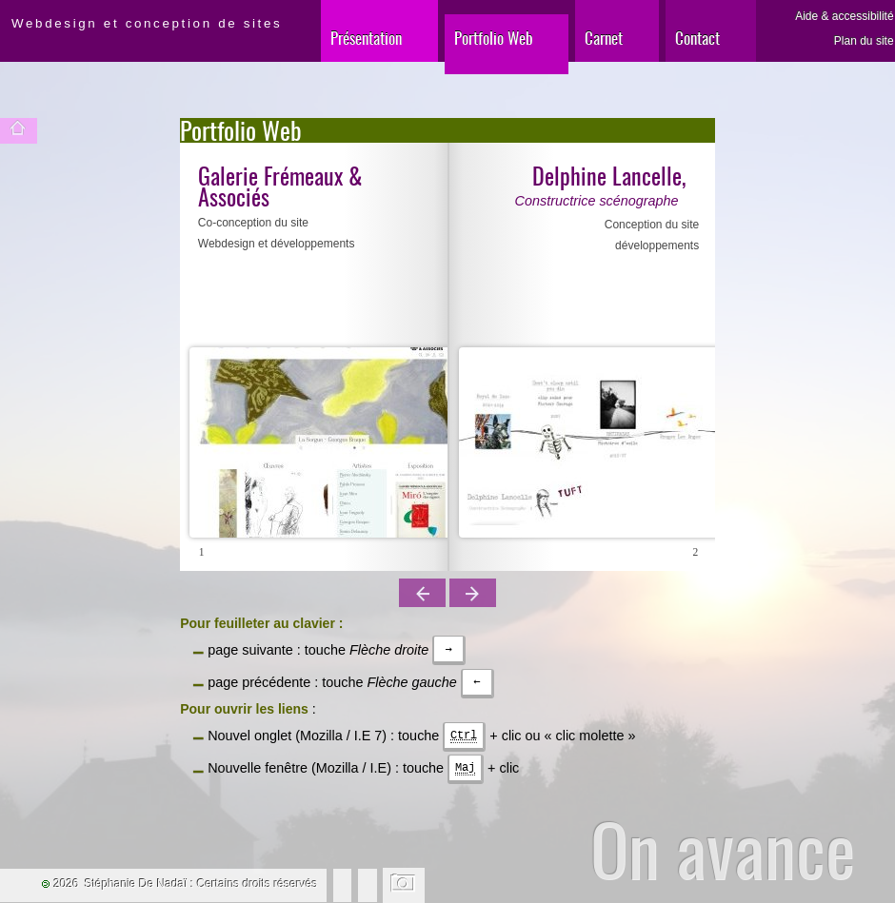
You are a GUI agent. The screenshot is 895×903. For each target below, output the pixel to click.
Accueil (18, 131)
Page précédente (422, 593)
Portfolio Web (493, 37)
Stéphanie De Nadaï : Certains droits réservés (201, 884)
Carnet (604, 37)
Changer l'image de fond (404, 885)
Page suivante (472, 593)
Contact (697, 37)
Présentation (366, 37)
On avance (723, 849)
